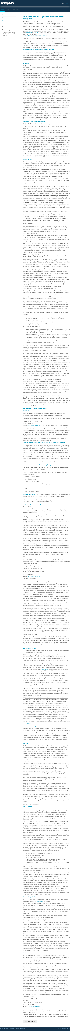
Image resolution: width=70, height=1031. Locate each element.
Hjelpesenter (5, 24)
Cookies (4, 27)
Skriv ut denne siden (30, 1021)
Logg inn (67, 3)
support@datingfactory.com (34, 425)
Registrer (16, 10)
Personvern (5, 18)
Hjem (2, 10)
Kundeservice (39, 901)
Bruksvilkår (5, 21)
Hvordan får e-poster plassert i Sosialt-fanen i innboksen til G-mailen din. (9, 34)
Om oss (4, 15)
